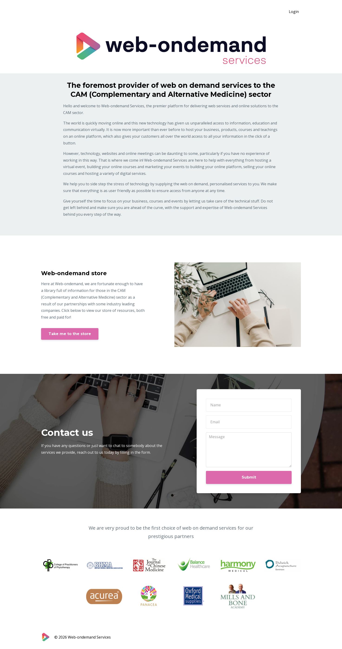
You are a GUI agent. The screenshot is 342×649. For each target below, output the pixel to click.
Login (294, 11)
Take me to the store (70, 334)
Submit (249, 477)
